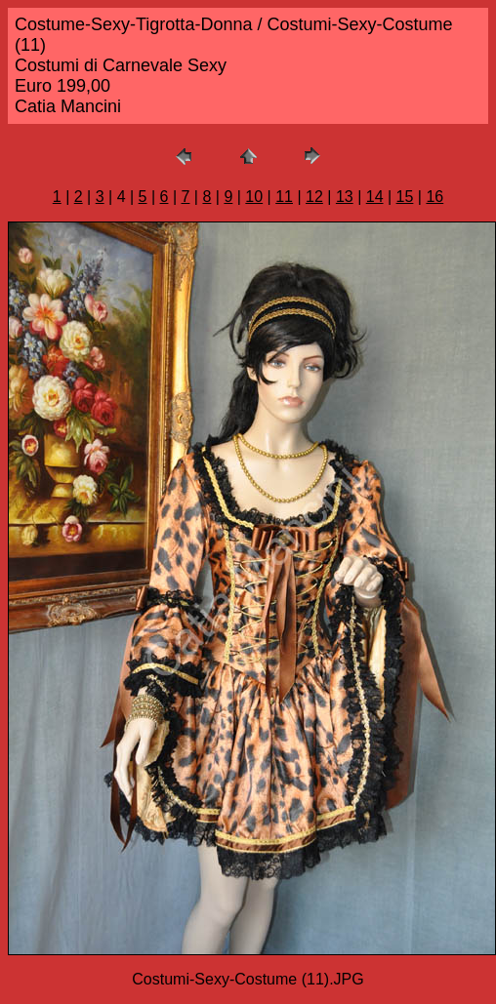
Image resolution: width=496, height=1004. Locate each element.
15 (405, 196)
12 (314, 196)
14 (375, 196)
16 (434, 196)
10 (254, 196)
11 (284, 196)
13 (344, 196)
